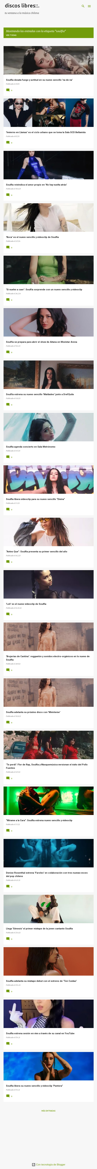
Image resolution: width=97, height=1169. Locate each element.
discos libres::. (22, 5)
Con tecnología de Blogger (48, 1164)
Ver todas (11, 35)
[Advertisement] (48, 1136)
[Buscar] (83, 6)
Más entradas (48, 1111)
